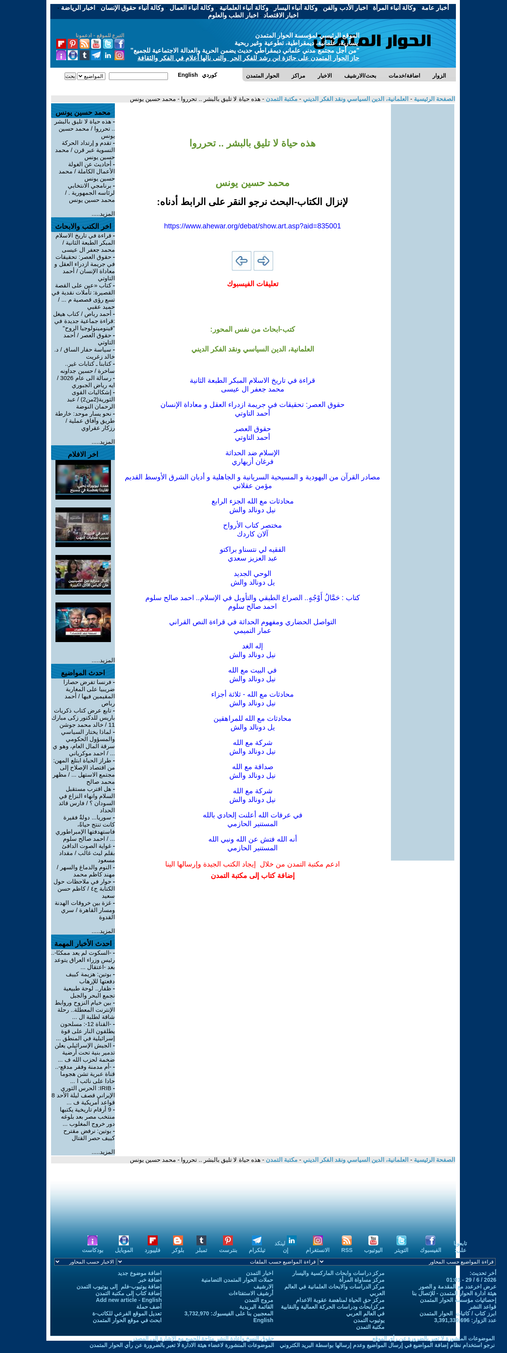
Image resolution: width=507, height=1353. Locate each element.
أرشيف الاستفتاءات (251, 1293)
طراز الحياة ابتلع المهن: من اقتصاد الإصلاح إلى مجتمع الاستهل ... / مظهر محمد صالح (84, 771)
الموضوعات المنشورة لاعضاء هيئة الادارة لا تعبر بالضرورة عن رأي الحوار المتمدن (182, 1345)
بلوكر (178, 1246)
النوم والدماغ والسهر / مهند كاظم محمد (86, 871)
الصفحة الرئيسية (433, 98)
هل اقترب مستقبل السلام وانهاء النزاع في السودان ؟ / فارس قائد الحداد (87, 799)
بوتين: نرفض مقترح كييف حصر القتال (89, 1134)
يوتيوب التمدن (369, 1320)
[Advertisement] (422, 223)
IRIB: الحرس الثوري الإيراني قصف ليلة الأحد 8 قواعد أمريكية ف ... (83, 1095)
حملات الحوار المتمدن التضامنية (237, 1280)
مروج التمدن (258, 1300)
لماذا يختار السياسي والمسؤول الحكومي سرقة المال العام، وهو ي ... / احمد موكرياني (84, 742)
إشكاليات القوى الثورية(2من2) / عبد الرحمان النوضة (91, 399)
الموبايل (124, 1246)
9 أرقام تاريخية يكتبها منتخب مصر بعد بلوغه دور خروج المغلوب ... (87, 1116)
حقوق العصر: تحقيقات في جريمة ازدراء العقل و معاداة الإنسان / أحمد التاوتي (84, 267)
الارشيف (263, 1286)
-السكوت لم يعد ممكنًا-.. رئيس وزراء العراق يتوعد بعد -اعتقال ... (83, 959)
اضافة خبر (150, 1280)
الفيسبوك (430, 1246)
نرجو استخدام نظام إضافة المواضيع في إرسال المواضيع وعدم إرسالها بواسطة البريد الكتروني (387, 1345)
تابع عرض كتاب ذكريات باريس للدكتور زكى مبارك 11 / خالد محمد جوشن (83, 717)
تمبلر (201, 1246)
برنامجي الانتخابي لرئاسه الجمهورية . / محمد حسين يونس (90, 192)
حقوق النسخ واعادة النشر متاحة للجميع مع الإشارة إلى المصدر (203, 1338)
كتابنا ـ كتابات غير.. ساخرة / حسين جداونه (87, 367)
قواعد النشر (482, 1307)
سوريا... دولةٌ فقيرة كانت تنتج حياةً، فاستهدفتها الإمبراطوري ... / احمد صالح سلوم (85, 828)
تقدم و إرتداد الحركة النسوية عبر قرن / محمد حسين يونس (85, 149)
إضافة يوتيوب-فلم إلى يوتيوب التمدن (119, 1286)
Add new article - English (129, 1300)
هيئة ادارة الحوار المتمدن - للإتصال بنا (454, 1293)
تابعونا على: (460, 1246)
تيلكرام (257, 1246)
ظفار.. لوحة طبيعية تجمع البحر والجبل (89, 992)
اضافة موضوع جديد (140, 1273)
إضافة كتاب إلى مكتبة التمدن (128, 1293)
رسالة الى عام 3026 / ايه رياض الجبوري (86, 381)
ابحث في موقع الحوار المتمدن (127, 1320)
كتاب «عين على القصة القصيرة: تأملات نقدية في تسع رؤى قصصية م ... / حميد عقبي (83, 296)
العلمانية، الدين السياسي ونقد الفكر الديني (354, 98)
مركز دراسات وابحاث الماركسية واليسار (338, 1273)
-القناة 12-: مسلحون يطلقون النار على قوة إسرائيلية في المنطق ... (85, 1030)
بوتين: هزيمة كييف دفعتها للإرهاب (90, 977)
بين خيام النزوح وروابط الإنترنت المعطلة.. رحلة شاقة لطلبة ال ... (85, 1009)
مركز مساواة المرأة (362, 1280)
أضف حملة (149, 1307)
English (263, 1320)
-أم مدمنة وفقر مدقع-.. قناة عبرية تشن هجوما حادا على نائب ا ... (85, 1073)
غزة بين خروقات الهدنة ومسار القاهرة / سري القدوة (85, 909)
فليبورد (152, 1246)
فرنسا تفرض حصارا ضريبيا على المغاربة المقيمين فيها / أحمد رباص (89, 692)
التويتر (401, 1246)
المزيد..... (103, 213)
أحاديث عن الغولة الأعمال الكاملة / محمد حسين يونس (87, 171)
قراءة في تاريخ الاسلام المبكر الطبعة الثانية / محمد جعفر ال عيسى (85, 242)
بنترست (228, 1246)
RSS (347, 1246)
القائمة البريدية (256, 1307)
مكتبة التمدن (280, 98)
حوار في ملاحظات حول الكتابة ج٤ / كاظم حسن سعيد (84, 888)
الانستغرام (318, 1246)
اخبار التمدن (259, 1273)
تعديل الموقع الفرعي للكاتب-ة (127, 1313)
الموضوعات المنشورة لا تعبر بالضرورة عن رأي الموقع (433, 1338)
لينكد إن (285, 1246)
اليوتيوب (373, 1246)
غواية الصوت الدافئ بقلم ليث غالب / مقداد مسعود (87, 852)
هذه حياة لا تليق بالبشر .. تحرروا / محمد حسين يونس (84, 128)
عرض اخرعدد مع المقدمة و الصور (457, 1286)
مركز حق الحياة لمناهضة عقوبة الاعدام (340, 1300)
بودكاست (92, 1246)
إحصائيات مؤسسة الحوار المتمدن (458, 1300)
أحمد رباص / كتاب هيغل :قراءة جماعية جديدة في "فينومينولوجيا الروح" (84, 320)
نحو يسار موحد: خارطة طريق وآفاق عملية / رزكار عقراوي (85, 420)
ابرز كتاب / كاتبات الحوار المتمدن (457, 1313)
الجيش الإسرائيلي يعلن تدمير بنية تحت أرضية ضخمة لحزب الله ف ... (85, 1052)
